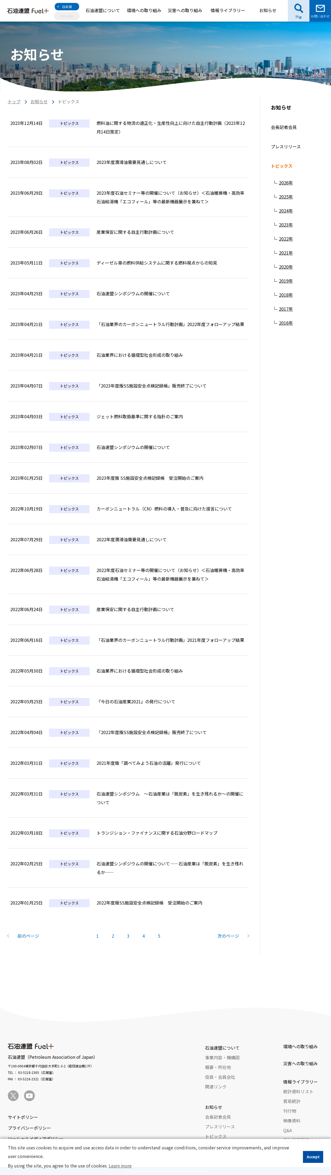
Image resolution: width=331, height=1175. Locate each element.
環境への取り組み (144, 10)
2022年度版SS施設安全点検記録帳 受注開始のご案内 (149, 902)
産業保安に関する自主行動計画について (135, 232)
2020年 (286, 266)
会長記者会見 (284, 127)
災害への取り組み (185, 10)
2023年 (286, 224)
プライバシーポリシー (29, 1128)
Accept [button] (313, 1156)
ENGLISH (66, 16)
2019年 (286, 281)
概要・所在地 (218, 1067)
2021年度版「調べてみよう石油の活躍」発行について (149, 763)
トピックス (281, 166)
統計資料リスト (298, 1091)
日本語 (67, 6)
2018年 (286, 295)
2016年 (286, 323)
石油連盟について (103, 10)
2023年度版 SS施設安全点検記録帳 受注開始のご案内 (150, 478)
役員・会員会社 (220, 1077)
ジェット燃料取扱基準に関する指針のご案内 (140, 416)
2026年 (286, 182)
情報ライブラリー (228, 10)
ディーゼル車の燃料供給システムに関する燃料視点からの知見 (157, 262)
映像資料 (292, 1120)
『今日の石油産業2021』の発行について (136, 701)
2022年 (286, 238)
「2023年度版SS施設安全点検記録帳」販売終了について (152, 385)
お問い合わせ (320, 16)
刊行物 (289, 1111)
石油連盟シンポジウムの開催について (133, 293)
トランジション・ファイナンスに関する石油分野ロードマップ (157, 833)
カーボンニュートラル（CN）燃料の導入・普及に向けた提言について (164, 508)
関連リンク (216, 1086)
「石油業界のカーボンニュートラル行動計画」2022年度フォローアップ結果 (170, 324)
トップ (14, 101)
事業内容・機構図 (222, 1057)
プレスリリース (286, 146)
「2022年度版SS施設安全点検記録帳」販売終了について (152, 732)
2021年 (286, 252)
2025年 (286, 196)
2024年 (286, 210)
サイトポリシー (23, 1117)
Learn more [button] (120, 1165)
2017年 (286, 309)
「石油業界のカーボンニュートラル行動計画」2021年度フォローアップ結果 (170, 640)
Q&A (287, 1130)
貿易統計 (292, 1101)
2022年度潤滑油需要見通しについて (132, 539)
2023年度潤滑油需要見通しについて (132, 162)
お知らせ (268, 10)
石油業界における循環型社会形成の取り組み (140, 355)
